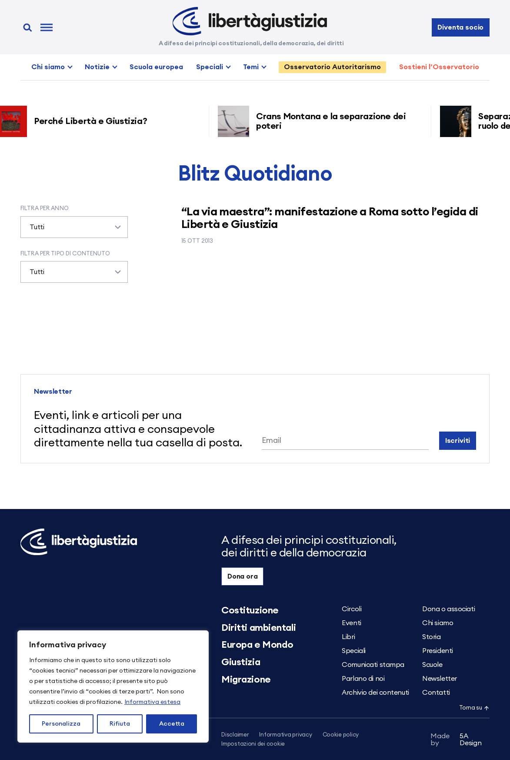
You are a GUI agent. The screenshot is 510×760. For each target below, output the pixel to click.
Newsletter (439, 678)
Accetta (171, 724)
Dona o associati (448, 609)
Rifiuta (120, 724)
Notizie (97, 67)
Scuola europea (156, 67)
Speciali (209, 67)
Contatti (436, 692)
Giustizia (240, 662)
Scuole (432, 664)
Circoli (351, 609)
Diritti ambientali (258, 628)
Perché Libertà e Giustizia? (93, 121)
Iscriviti (457, 440)
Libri (348, 636)
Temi (251, 67)
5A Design (455, 740)
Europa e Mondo (257, 645)
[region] (113, 686)
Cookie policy (341, 735)
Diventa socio (460, 27)
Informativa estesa (152, 702)
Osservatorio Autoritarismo (332, 67)
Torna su (474, 708)
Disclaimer (235, 735)
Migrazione (246, 679)
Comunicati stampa (373, 664)
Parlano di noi (363, 678)
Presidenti (437, 650)
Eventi (351, 622)
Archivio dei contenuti (375, 692)
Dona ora (242, 576)
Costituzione (250, 610)
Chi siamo (48, 67)
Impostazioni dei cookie (253, 744)
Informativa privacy (285, 735)
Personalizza (61, 724)
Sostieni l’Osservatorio (439, 67)
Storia (431, 636)
